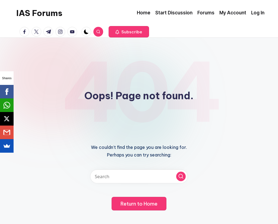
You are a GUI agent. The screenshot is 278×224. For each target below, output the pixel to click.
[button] (129, 31)
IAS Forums (39, 13)
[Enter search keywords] (139, 176)
